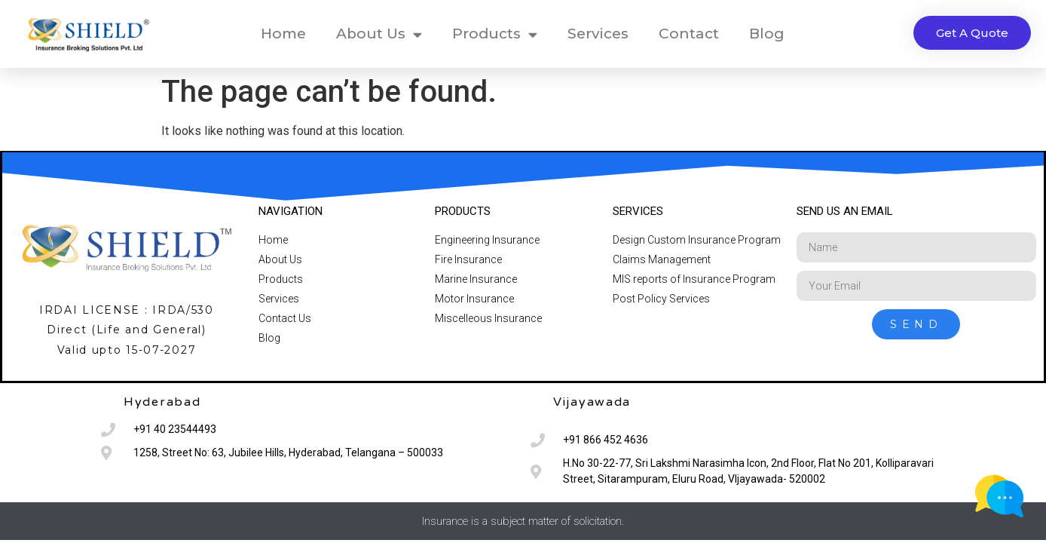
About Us (379, 34)
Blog (766, 33)
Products (494, 34)
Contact (689, 33)
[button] (972, 33)
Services (598, 33)
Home (283, 33)
